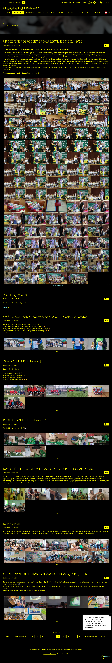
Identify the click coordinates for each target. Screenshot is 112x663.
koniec (103, 636)
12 (79, 636)
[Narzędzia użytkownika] (106, 45)
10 (68, 636)
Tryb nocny (76, 2)
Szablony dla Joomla (49, 654)
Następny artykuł (91, 636)
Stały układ (98, 2)
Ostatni (61, 285)
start (8, 636)
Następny (56, 285)
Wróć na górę (103, 657)
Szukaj (23, 2)
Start (7, 25)
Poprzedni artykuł (21, 636)
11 (74, 636)
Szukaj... (4, 2)
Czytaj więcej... (89, 627)
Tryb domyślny (66, 2)
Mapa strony (106, 656)
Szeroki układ (101, 2)
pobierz (6, 307)
